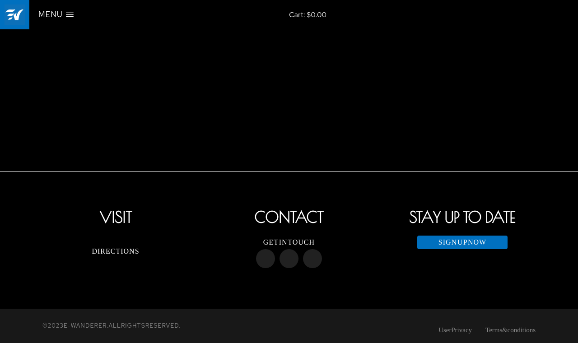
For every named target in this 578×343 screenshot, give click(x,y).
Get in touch (289, 242)
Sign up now (462, 242)
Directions (115, 251)
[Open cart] (307, 15)
